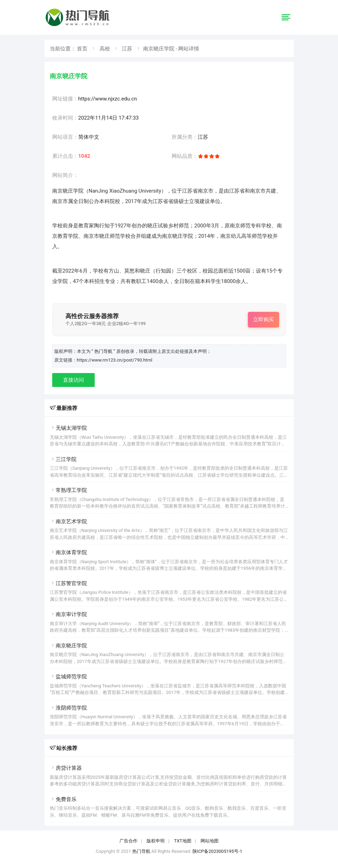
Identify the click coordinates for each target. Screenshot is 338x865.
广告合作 (128, 840)
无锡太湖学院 (68, 428)
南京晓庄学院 (68, 645)
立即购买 (263, 319)
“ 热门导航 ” (104, 351)
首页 (82, 49)
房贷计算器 (66, 768)
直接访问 (73, 380)
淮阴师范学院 (68, 708)
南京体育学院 (68, 552)
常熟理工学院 (68, 490)
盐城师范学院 (68, 676)
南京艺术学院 (68, 521)
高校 (105, 49)
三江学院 (63, 459)
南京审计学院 (68, 614)
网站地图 (210, 840)
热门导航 (141, 851)
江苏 (127, 49)
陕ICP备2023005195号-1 (217, 851)
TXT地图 (182, 840)
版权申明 (156, 840)
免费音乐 (63, 799)
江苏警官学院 (68, 583)
